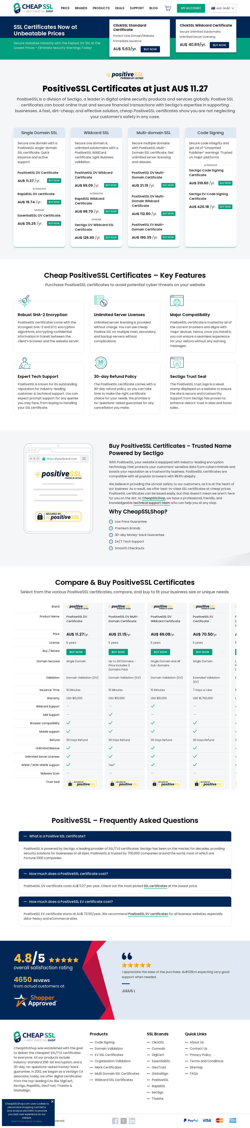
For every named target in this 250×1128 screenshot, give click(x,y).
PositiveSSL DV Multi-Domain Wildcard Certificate (148, 201)
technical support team (151, 503)
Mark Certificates (108, 1067)
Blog (153, 8)
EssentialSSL (161, 1061)
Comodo (158, 1048)
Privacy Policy (200, 1055)
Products (101, 8)
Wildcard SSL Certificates (114, 1080)
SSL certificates (155, 886)
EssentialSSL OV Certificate (39, 215)
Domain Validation (109, 1048)
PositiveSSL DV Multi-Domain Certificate (148, 175)
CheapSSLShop (153, 498)
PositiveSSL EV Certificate (203, 619)
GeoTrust (159, 1067)
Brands (81, 8)
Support (137, 8)
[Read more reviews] (35, 1005)
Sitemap (196, 1067)
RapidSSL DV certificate (36, 194)
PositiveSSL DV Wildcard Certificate (165, 619)
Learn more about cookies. (27, 1121)
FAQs (194, 1073)
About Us (197, 1042)
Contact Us (198, 1048)
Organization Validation (112, 1061)
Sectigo (157, 1092)
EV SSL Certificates (109, 1055)
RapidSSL (158, 1086)
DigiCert (158, 1055)
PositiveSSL (160, 1080)
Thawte (157, 1098)
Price (65, 8)
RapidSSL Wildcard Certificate (89, 201)
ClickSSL (158, 1042)
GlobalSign (160, 1073)
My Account (191, 8)
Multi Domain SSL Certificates (117, 1073)
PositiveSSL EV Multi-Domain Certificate (148, 227)
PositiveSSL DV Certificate (38, 172)
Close (52, 1101)
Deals (119, 8)
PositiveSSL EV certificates (148, 914)
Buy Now (150, 49)
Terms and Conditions (206, 1061)
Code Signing (104, 1042)
